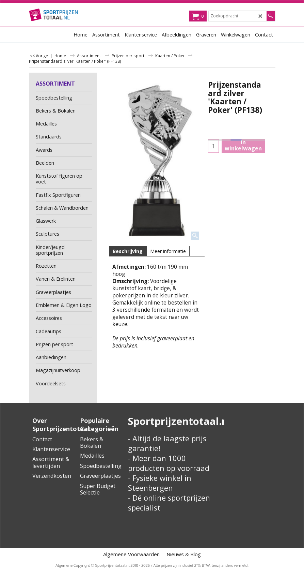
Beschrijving (128, 251)
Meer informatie (168, 251)
